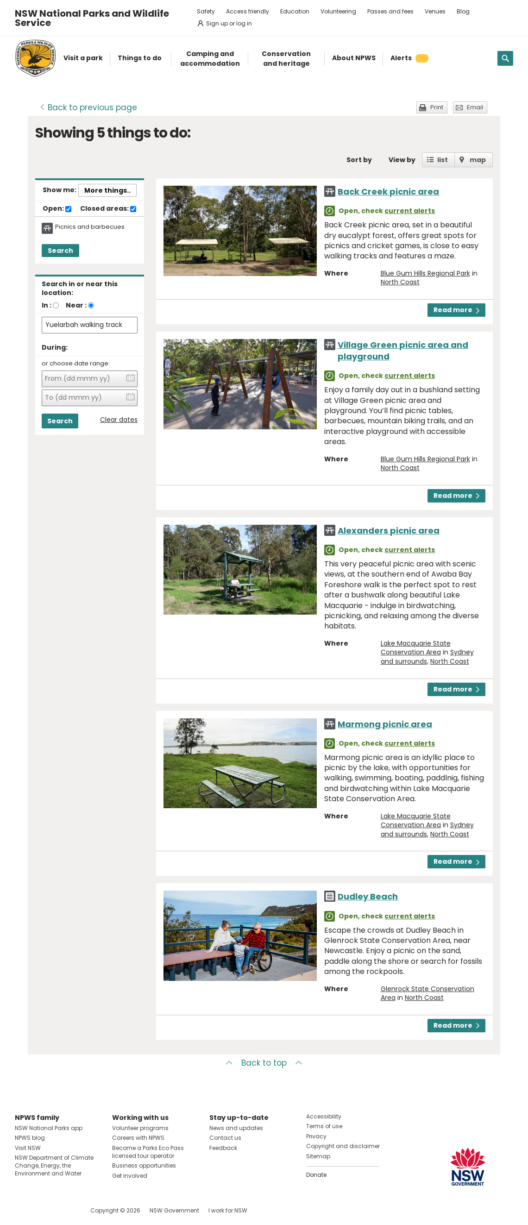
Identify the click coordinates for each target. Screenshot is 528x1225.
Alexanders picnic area (389, 530)
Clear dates (119, 419)
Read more (456, 309)
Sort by (359, 159)
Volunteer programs (140, 1128)
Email (475, 107)
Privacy (316, 1136)
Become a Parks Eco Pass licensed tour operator (148, 1152)
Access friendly (247, 11)
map (478, 159)
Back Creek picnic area (388, 191)
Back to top (264, 1062)
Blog (463, 11)
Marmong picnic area (385, 724)
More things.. (107, 190)
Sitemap (318, 1156)
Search (60, 250)
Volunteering (338, 11)
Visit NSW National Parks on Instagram (43, 1210)
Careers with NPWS (138, 1138)
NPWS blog (30, 1138)
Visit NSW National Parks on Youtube (63, 1210)
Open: (57, 209)
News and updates (236, 1128)
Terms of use (324, 1126)
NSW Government (174, 1210)
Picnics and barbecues (90, 227)
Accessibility (323, 1116)
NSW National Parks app (48, 1128)
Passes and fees (390, 11)
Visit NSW (28, 1148)
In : (46, 305)
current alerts (409, 210)
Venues (435, 11)
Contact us (225, 1138)
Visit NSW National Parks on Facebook (23, 1210)
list (442, 159)
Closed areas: (108, 209)
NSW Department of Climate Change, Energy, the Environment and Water (54, 1165)
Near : (76, 305)
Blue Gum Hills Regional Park (425, 273)
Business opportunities (144, 1165)
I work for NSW (227, 1210)
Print (436, 107)
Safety (206, 11)
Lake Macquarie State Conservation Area (416, 648)
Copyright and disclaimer (343, 1146)
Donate (316, 1175)
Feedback (223, 1148)
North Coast (400, 282)
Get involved (129, 1176)
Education (294, 11)
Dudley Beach (368, 896)
